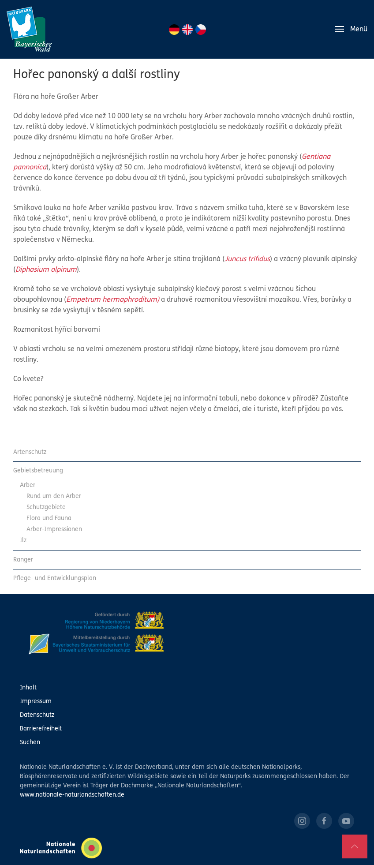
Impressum (36, 701)
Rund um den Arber (53, 496)
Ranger (23, 560)
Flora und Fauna (48, 518)
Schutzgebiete (46, 507)
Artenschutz (29, 452)
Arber (27, 485)
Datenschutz (37, 715)
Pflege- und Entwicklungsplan (54, 578)
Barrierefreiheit (41, 729)
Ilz (23, 540)
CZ (200, 29)
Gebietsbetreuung (38, 471)
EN (187, 29)
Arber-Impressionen (54, 529)
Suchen (30, 742)
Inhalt (28, 688)
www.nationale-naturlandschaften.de (72, 795)
